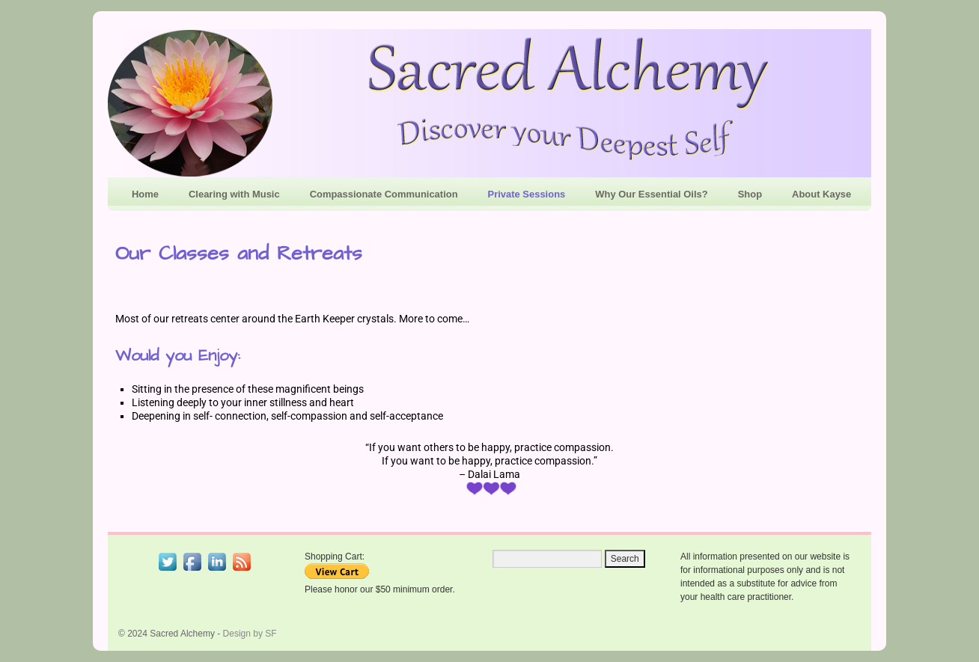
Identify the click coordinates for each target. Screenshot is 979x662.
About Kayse (821, 194)
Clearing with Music (234, 194)
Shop (750, 194)
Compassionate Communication (384, 194)
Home (145, 194)
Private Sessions (527, 194)
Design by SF (250, 633)
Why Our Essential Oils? (651, 194)
